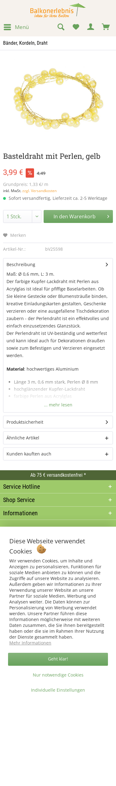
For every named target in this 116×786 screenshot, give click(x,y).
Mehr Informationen (30, 643)
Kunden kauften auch (28, 454)
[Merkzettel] (76, 27)
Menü (16, 26)
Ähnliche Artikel (22, 438)
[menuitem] (16, 27)
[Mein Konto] (91, 27)
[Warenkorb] (106, 27)
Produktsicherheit (24, 422)
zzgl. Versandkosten (39, 190)
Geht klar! (58, 659)
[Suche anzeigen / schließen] (60, 27)
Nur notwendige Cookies (58, 675)
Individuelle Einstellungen (58, 690)
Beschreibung (20, 264)
